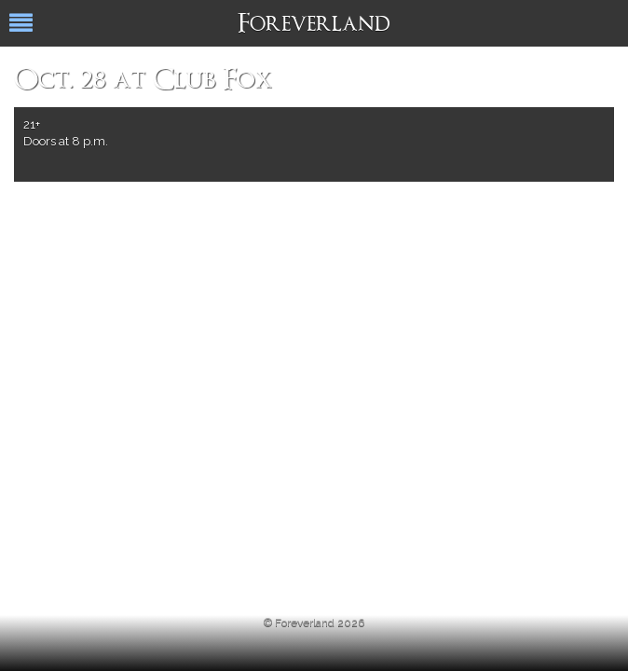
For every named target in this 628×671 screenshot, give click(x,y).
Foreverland (314, 25)
